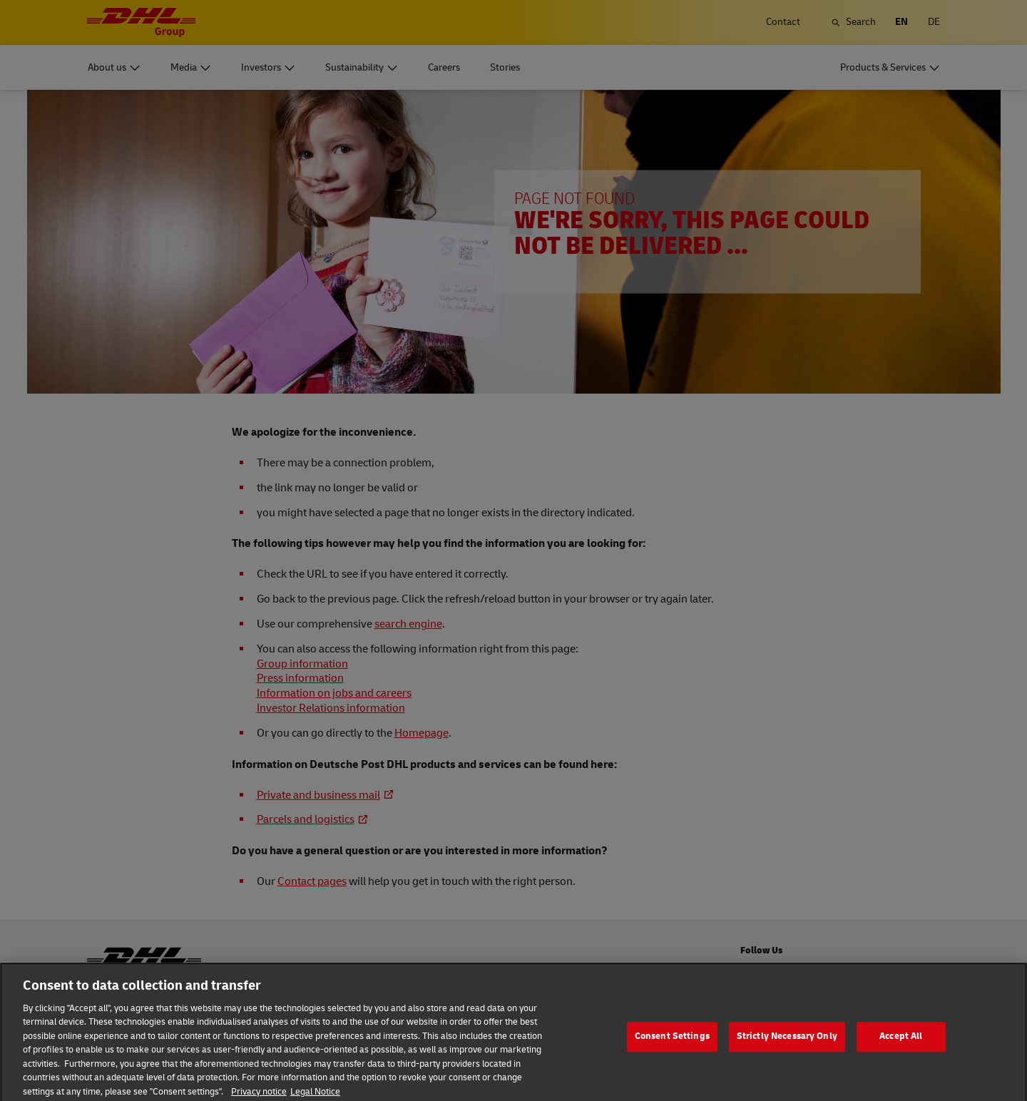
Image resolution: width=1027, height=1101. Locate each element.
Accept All (900, 1047)
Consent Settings (672, 1047)
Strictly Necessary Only (787, 1047)
